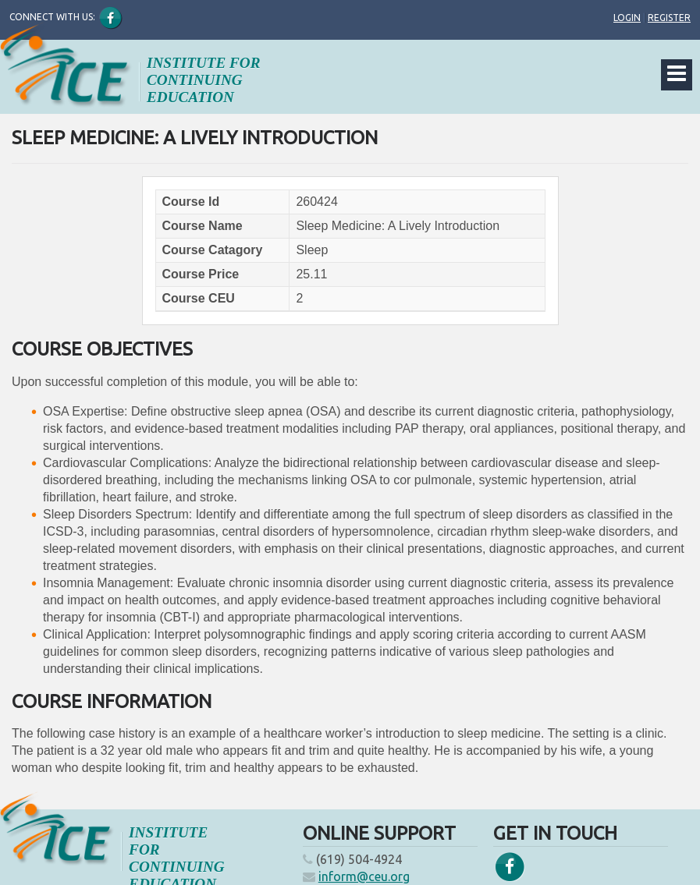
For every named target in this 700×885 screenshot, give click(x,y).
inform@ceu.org (364, 876)
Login (627, 17)
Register (669, 17)
